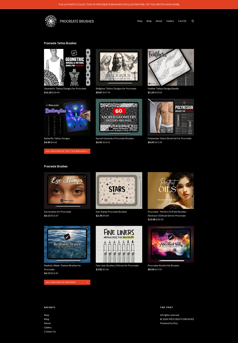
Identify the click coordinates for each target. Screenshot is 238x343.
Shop (139, 20)
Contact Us (50, 331)
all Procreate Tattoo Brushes (66, 151)
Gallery (170, 20)
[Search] (193, 21)
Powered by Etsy (169, 323)
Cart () (182, 20)
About (159, 20)
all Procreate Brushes (61, 282)
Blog (148, 20)
